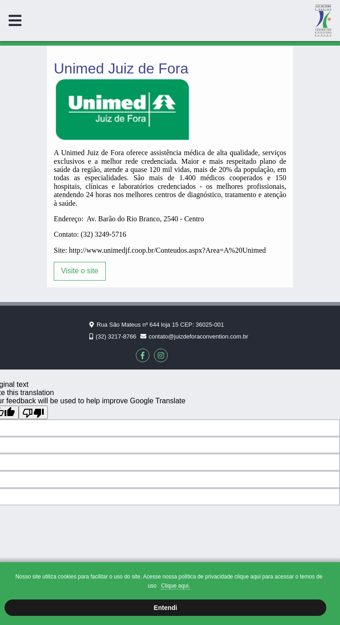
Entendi (165, 607)
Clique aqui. (175, 586)
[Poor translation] (33, 412)
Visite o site (79, 271)
